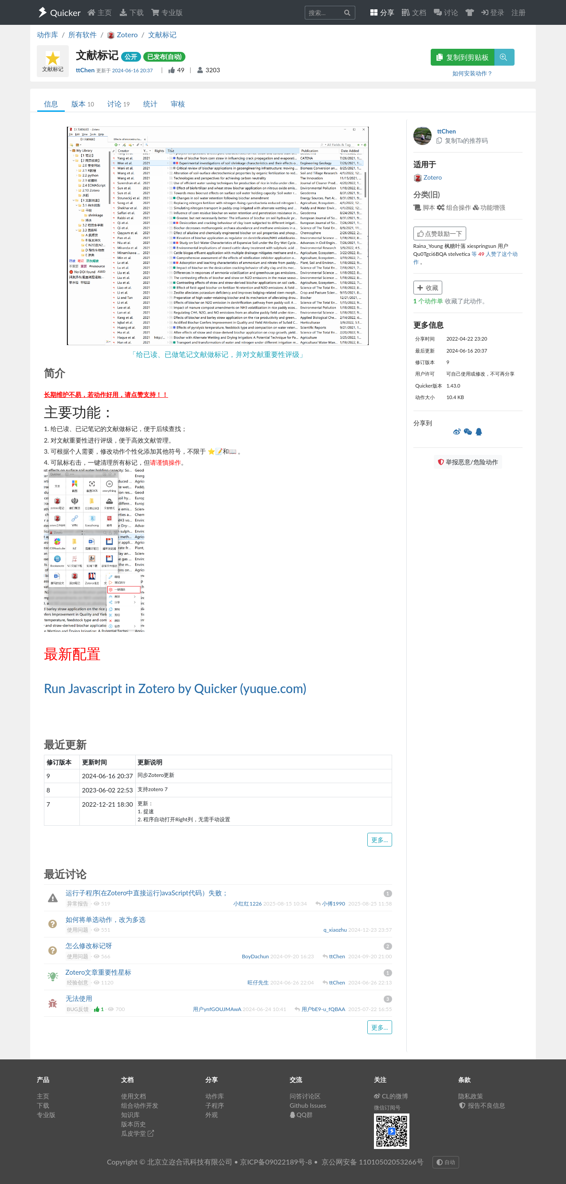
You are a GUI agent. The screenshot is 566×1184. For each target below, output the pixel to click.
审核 (178, 103)
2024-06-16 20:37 (133, 70)
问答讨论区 (305, 1096)
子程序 (214, 1105)
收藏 (428, 287)
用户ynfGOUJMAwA (218, 1009)
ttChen (86, 70)
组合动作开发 (139, 1105)
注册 (518, 12)
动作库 (47, 34)
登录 (492, 12)
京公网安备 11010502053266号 (373, 1161)
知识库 (130, 1114)
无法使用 (79, 998)
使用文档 (133, 1096)
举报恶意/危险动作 (468, 462)
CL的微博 (391, 1096)
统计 (150, 103)
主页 (99, 12)
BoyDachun (256, 956)
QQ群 (301, 1114)
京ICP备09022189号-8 (276, 1161)
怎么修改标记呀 (89, 945)
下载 (131, 12)
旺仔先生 (259, 982)
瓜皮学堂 (137, 1133)
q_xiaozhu (335, 929)
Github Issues (308, 1105)
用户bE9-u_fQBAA (324, 1009)
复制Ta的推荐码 (462, 140)
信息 (51, 103)
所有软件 (82, 34)
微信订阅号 (387, 1107)
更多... (379, 839)
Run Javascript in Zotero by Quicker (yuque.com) (175, 688)
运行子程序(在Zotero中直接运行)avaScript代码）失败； (147, 893)
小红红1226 (248, 903)
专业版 (167, 12)
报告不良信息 (481, 1105)
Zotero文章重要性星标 (99, 972)
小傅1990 (334, 903)
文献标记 (162, 34)
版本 (82, 103)
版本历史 (133, 1124)
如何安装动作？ (472, 73)
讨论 (118, 103)
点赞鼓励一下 (440, 233)
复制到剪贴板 (462, 57)
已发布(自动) (164, 56)
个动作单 (429, 301)
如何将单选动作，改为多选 (105, 919)
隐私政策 (470, 1096)
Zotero (427, 177)
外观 (211, 1114)
